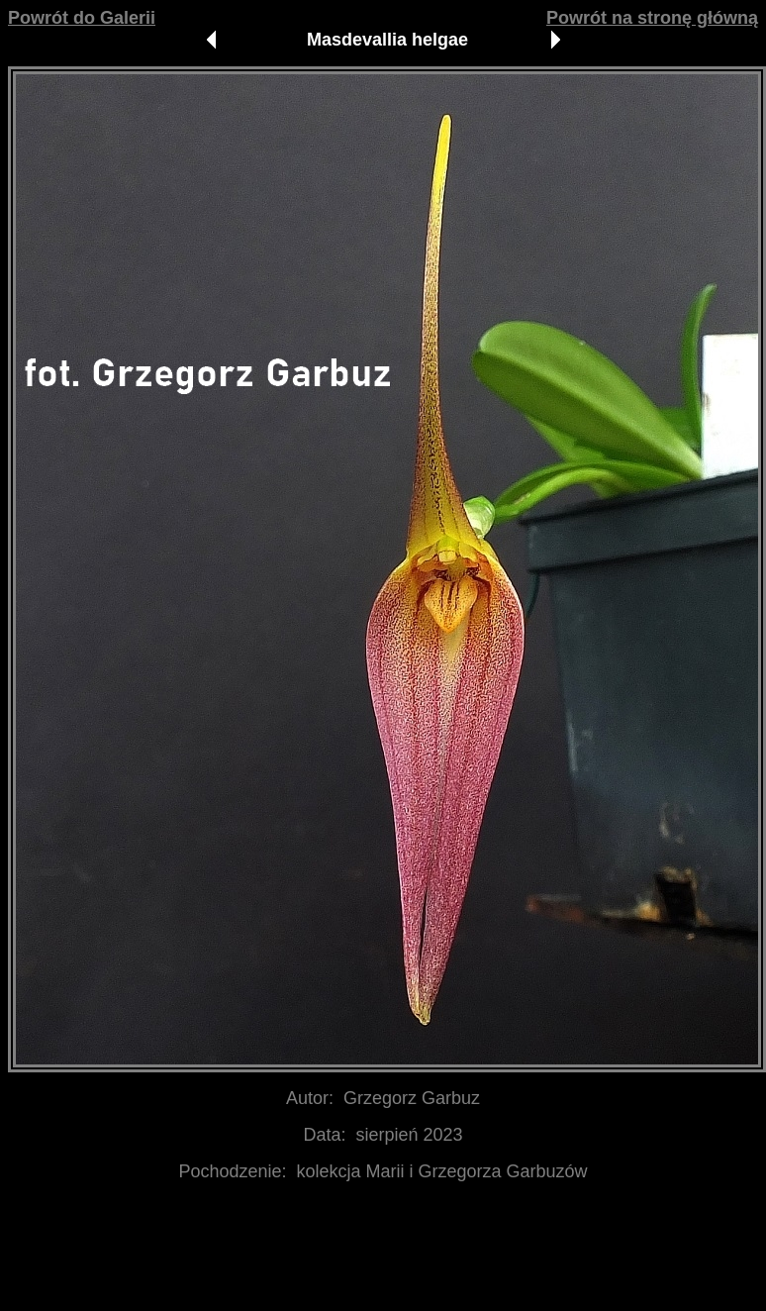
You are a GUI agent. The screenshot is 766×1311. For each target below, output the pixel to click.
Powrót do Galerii (81, 18)
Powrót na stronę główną (652, 18)
